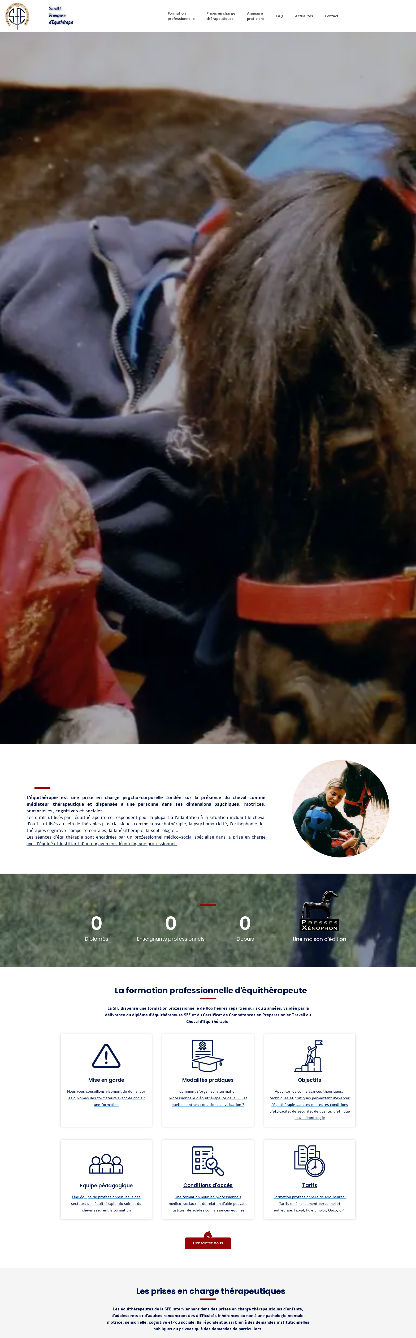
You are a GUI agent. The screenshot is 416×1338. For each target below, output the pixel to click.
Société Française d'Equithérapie (61, 16)
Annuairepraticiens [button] (256, 16)
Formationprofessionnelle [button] (181, 16)
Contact (332, 16)
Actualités (304, 16)
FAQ (279, 16)
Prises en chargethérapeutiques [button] (220, 16)
